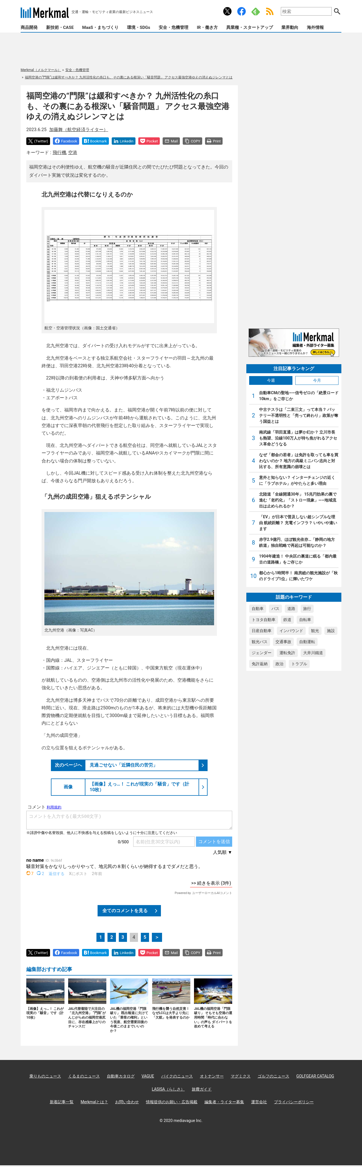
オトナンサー (212, 1076)
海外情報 (315, 27)
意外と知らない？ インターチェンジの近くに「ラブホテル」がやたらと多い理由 (297, 480)
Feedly (255, 11)
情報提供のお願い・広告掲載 (171, 1102)
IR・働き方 (207, 27)
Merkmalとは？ (94, 1102)
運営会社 (259, 1102)
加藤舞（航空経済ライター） (78, 129)
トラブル (299, 664)
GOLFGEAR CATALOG (315, 1076)
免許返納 (260, 664)
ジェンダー (262, 652)
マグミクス (241, 1076)
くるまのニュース (84, 1076)
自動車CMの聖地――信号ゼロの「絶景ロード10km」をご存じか (299, 396)
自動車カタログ (121, 1076)
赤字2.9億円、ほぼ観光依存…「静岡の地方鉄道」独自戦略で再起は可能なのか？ (297, 542)
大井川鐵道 (313, 652)
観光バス (260, 641)
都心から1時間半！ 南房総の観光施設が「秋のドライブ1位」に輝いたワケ (298, 576)
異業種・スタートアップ (249, 27)
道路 (291, 608)
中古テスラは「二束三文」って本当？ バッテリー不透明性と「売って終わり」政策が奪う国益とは (298, 415)
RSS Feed (270, 11)
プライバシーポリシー (294, 1102)
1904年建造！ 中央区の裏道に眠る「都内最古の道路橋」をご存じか (298, 559)
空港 (72, 152)
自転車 (305, 619)
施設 (331, 630)
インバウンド (291, 630)
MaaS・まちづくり (100, 27)
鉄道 (287, 619)
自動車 (258, 608)
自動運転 (307, 641)
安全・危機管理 (173, 27)
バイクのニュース (177, 1076)
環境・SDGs (138, 27)
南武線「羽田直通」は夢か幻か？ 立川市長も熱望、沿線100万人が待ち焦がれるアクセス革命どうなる (298, 438)
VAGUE (148, 1076)
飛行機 (59, 152)
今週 (271, 380)
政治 (279, 664)
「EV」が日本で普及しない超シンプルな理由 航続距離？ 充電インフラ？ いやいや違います (298, 523)
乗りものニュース (45, 1076)
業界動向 (289, 27)
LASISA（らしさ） (168, 1089)
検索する (337, 11)
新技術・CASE (60, 27)
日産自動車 (262, 630)
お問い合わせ (127, 1102)
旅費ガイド (202, 1089)
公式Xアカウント (227, 11)
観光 (315, 630)
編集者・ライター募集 (224, 1102)
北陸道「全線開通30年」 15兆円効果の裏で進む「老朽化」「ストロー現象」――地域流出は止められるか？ (298, 500)
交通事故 (283, 641)
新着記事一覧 (62, 1102)
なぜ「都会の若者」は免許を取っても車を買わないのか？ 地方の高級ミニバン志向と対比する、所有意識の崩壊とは (298, 461)
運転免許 (287, 652)
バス (275, 608)
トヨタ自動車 (263, 619)
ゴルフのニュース (273, 1076)
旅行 (307, 608)
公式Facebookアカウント (241, 11)
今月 (317, 380)
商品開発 (29, 27)
